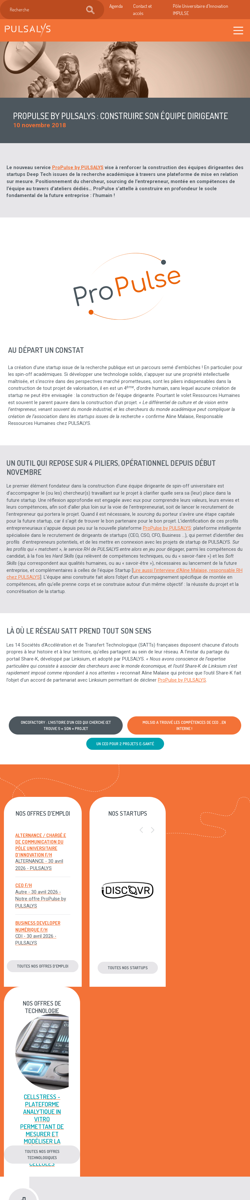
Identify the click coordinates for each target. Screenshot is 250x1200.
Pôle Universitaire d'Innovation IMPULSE (200, 9)
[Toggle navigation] (238, 30)
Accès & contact (95, 1163)
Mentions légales (136, 1123)
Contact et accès (142, 9)
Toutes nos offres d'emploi (41, 966)
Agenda (116, 6)
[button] (138, 830)
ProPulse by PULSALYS (78, 167)
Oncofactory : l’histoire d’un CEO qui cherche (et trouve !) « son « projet (66, 725)
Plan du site (140, 1147)
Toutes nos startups (125, 967)
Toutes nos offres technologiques (208, 964)
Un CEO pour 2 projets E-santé (125, 743)
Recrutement (100, 1140)
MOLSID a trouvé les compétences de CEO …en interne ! (184, 725)
